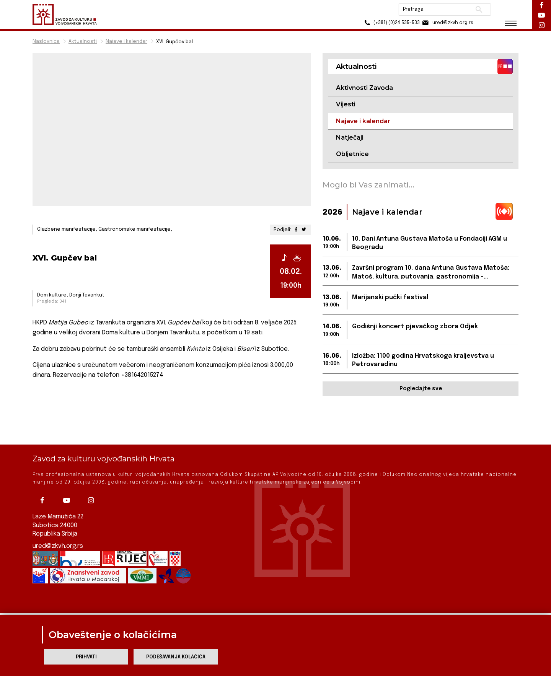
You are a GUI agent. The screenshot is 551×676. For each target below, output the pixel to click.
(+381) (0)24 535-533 (390, 22)
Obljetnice (352, 154)
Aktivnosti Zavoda (364, 87)
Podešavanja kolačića (175, 657)
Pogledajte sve (420, 388)
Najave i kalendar (126, 41)
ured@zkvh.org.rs (58, 520)
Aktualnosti (82, 41)
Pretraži (478, 9)
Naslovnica (46, 41)
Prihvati (86, 657)
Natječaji (350, 137)
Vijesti (345, 104)
